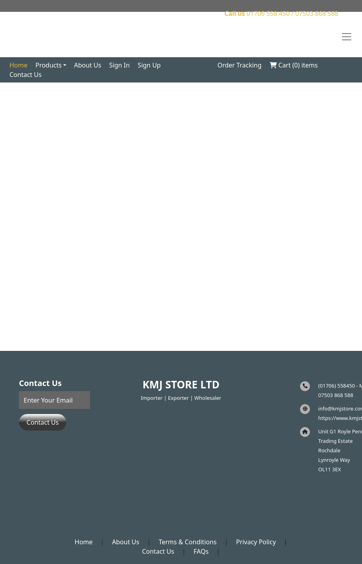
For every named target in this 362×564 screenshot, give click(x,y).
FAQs (200, 551)
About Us (87, 65)
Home (18, 65)
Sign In (119, 65)
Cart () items (294, 65)
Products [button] (49, 65)
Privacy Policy (256, 542)
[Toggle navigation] (346, 36)
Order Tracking (240, 65)
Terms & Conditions (188, 542)
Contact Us (25, 74)
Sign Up (149, 65)
